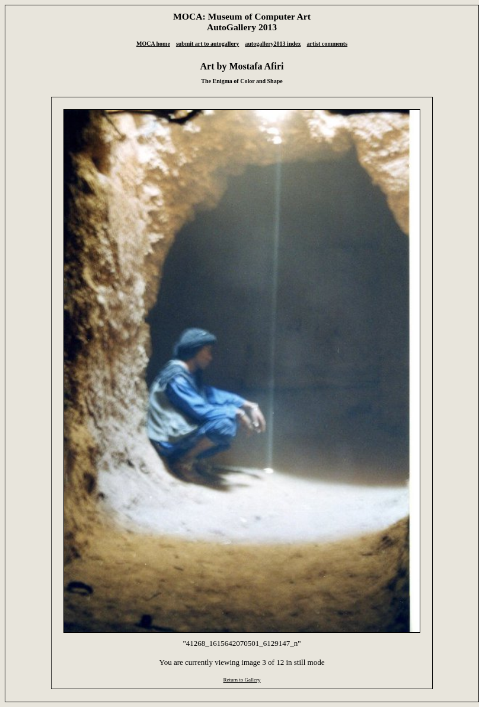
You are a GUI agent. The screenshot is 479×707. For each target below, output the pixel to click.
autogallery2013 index (273, 43)
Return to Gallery (241, 680)
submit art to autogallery (207, 43)
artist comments (326, 43)
